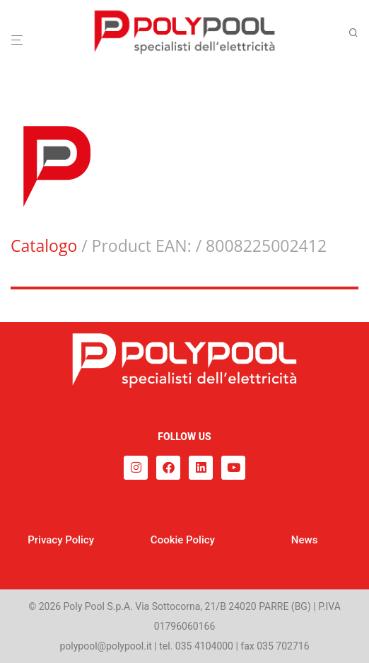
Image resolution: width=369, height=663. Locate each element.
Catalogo (44, 245)
